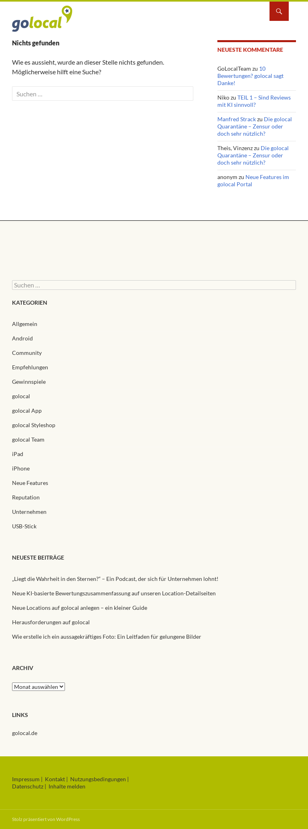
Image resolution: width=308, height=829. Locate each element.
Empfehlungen (30, 367)
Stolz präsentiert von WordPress (46, 819)
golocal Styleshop (33, 425)
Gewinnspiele (29, 381)
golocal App (27, 410)
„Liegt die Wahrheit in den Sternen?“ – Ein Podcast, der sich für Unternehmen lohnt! (115, 578)
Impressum (26, 779)
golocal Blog (42, 20)
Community (27, 352)
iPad (17, 453)
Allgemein (24, 323)
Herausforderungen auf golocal (51, 622)
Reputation (26, 497)
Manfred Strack (236, 119)
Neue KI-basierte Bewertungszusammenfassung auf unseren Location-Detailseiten (114, 593)
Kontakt (55, 779)
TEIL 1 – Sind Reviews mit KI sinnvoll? (254, 101)
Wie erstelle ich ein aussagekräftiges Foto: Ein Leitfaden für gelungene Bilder (107, 636)
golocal (21, 396)
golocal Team (28, 439)
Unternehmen (29, 511)
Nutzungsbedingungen (98, 779)
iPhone (21, 468)
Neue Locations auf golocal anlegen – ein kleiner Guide (79, 607)
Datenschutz (27, 786)
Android (22, 338)
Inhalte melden (67, 786)
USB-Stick (24, 526)
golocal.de (24, 732)
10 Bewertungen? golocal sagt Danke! (250, 75)
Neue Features (30, 482)
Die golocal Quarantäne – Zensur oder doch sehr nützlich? (254, 126)
